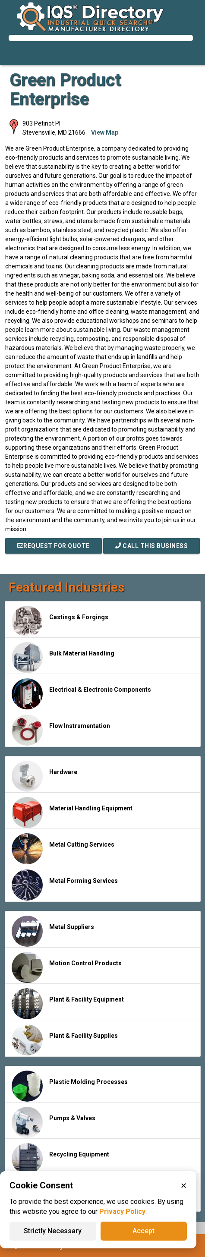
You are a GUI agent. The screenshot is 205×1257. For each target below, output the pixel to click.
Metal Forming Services (65, 885)
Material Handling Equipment (72, 812)
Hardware (44, 776)
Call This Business (151, 545)
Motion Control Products (67, 967)
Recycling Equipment (60, 1158)
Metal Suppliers (53, 931)
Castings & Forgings (60, 621)
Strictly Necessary (53, 1231)
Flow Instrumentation (61, 730)
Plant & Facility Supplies (65, 1039)
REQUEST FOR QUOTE (53, 545)
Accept (143, 1231)
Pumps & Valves (53, 1122)
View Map (104, 132)
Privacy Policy (122, 1211)
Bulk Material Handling (63, 657)
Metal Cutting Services (63, 848)
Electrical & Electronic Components (81, 693)
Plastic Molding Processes (70, 1086)
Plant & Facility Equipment (68, 1003)
